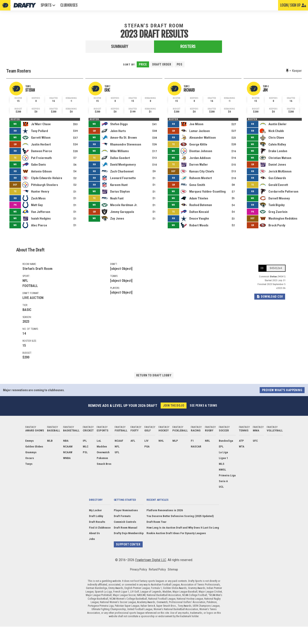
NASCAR (196, 446)
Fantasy (34, 428)
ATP (241, 441)
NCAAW (67, 452)
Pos (180, 64)
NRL (207, 441)
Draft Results (97, 522)
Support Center (128, 544)
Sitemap (173, 570)
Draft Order (162, 64)
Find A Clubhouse (100, 527)
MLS (221, 464)
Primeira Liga (227, 475)
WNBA (67, 458)
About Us (94, 533)
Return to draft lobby (154, 375)
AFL (132, 441)
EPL (221, 446)
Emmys (29, 441)
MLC (85, 446)
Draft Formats (122, 516)
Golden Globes (34, 446)
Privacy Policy (138, 570)
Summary (119, 46)
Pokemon (102, 458)
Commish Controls (125, 522)
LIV (146, 441)
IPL (85, 441)
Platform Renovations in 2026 (165, 510)
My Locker (95, 510)
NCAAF (119, 441)
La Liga (223, 452)
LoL (99, 441)
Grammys (31, 452)
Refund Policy (157, 570)
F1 (192, 441)
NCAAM (68, 446)
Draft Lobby (96, 516)
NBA (65, 441)
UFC (255, 441)
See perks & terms (204, 405)
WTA (241, 446)
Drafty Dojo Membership (128, 533)
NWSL (222, 469)
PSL (85, 452)
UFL (117, 452)
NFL (117, 446)
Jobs (92, 539)
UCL (221, 487)
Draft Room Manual (125, 527)
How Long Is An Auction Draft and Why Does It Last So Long (183, 527)
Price (142, 64)
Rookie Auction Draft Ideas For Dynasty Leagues (176, 533)
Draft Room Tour (156, 522)
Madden (102, 446)
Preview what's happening (281, 390)
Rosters (188, 46)
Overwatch (103, 452)
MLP (175, 441)
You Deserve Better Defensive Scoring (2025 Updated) (180, 516)
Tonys (29, 464)
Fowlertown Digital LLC (150, 560)
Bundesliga (226, 441)
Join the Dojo (173, 405)
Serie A (223, 481)
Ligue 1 (223, 458)
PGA (147, 446)
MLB (50, 441)
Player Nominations (126, 510)
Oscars (29, 458)
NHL (161, 441)
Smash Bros (104, 464)
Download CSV (269, 297)
